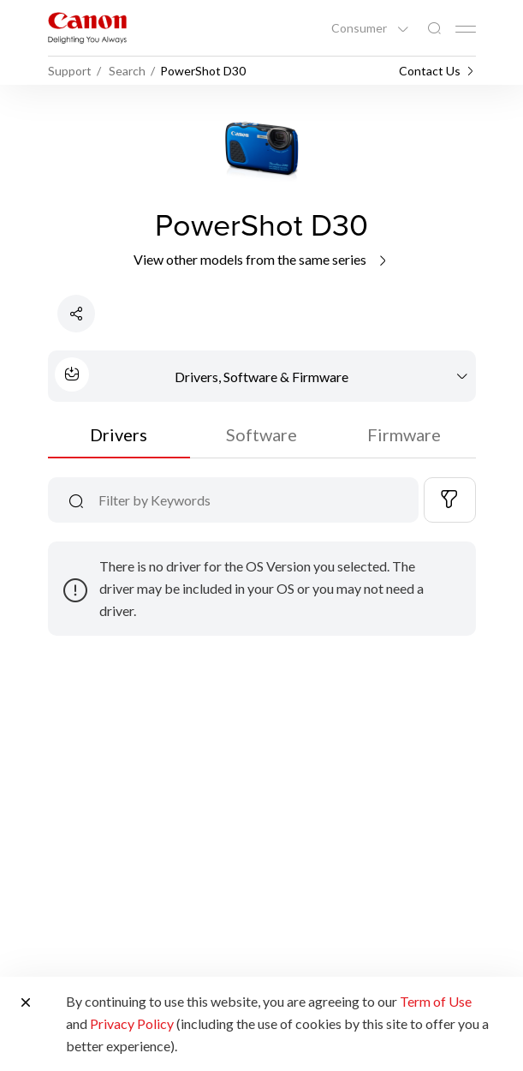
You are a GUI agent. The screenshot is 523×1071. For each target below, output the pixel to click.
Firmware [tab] (404, 434)
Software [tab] (261, 434)
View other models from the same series (261, 259)
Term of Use (436, 1001)
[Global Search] (434, 28)
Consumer (360, 28)
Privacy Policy (132, 1023)
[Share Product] (76, 313)
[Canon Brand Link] (87, 28)
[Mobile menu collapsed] (465, 29)
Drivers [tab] (118, 434)
